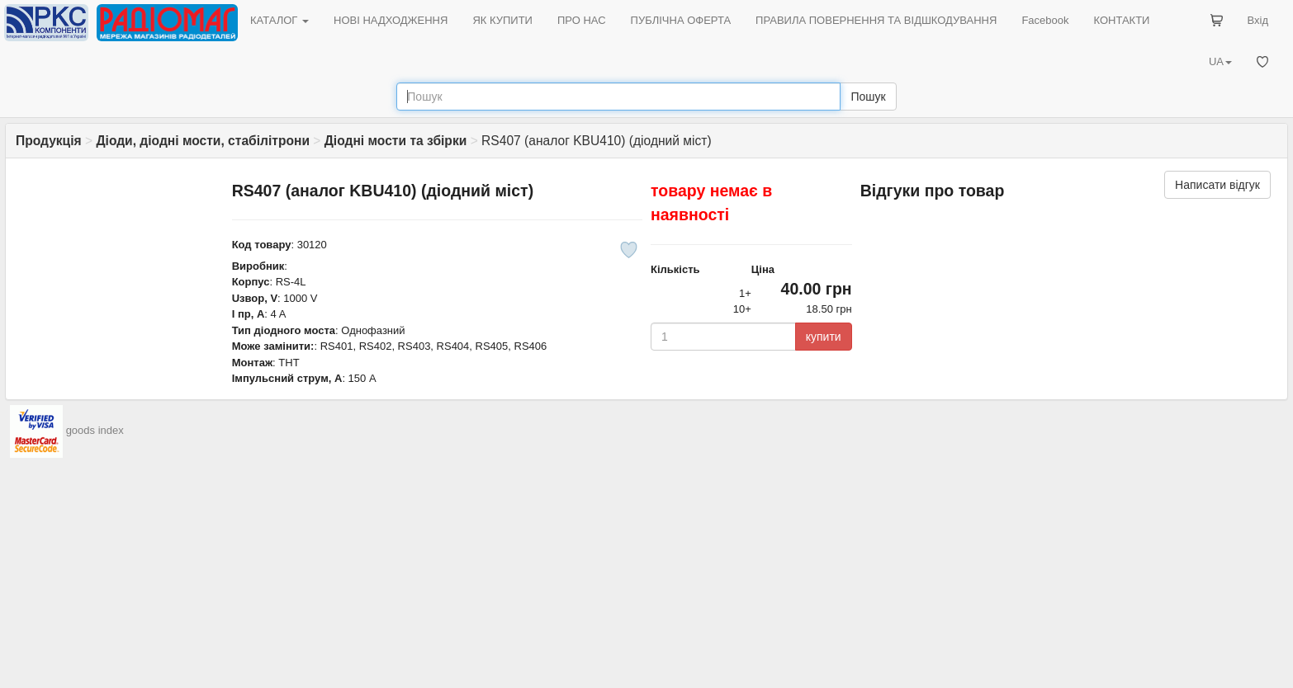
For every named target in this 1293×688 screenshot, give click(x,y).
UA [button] (1220, 61)
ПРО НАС (581, 20)
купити (823, 336)
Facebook (1044, 20)
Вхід (1258, 20)
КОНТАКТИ (1121, 20)
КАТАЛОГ (279, 20)
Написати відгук (1217, 184)
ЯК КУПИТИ (502, 20)
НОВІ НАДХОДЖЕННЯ (391, 20)
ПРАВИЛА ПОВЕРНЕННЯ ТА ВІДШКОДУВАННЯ (876, 20)
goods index (95, 430)
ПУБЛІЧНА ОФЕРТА (681, 20)
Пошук (867, 96)
